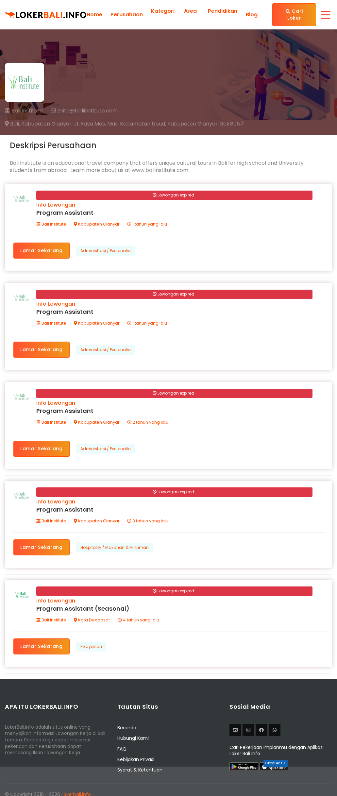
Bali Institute (24, 111)
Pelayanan (91, 646)
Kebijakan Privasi (135, 759)
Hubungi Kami (133, 738)
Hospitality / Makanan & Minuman (114, 547)
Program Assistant (64, 213)
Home (94, 14)
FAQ (121, 749)
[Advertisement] (169, 781)
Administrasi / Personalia (105, 250)
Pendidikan (222, 11)
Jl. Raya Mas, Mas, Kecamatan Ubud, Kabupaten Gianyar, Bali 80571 (159, 123)
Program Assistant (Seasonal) (82, 608)
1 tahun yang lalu (147, 224)
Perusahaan (126, 14)
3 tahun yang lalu (147, 521)
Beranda (126, 727)
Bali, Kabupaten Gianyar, (39, 123)
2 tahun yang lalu (147, 422)
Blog (252, 14)
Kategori (163, 11)
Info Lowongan (55, 205)
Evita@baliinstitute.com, (85, 110)
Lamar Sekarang (41, 250)
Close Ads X (275, 763)
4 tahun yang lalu (138, 620)
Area (190, 11)
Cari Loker (294, 14)
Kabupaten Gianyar (97, 224)
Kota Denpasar (92, 620)
